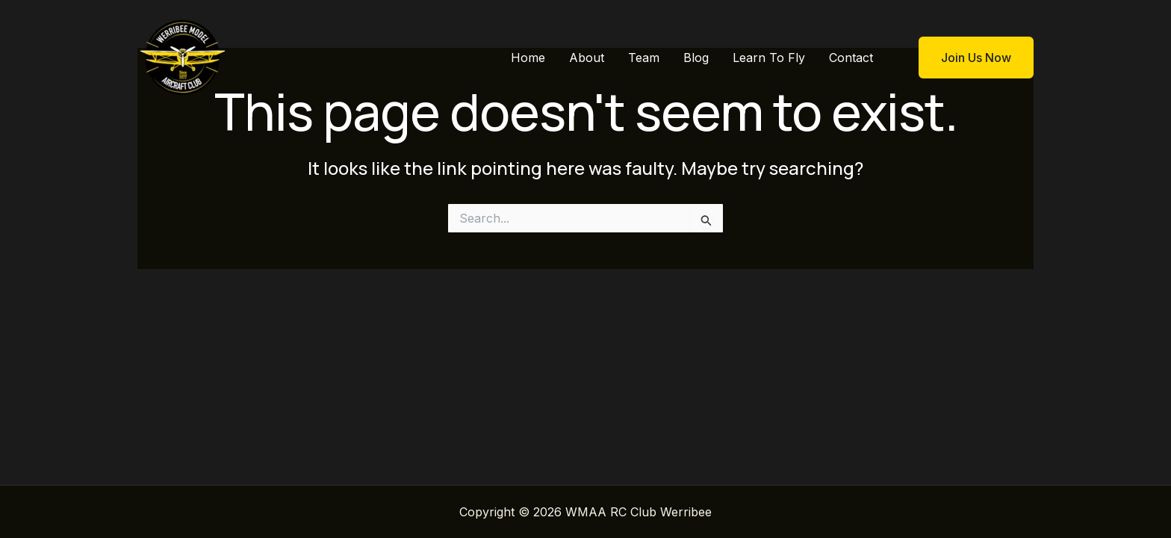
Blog (696, 57)
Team (643, 57)
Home (528, 57)
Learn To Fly (769, 57)
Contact (851, 57)
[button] (967, 57)
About (586, 57)
